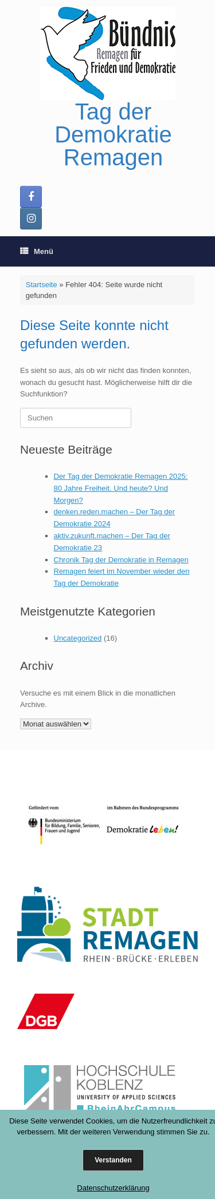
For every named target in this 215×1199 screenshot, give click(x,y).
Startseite (41, 284)
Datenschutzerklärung (113, 1188)
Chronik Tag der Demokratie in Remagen (121, 559)
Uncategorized (78, 638)
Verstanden (113, 1160)
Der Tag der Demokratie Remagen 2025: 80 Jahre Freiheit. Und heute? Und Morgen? (121, 488)
